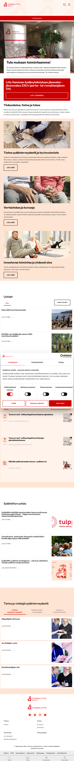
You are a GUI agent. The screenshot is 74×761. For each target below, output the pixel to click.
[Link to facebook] (30, 715)
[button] (64, 5)
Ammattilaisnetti (62, 753)
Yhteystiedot (42, 733)
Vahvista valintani (37, 403)
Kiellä (14, 403)
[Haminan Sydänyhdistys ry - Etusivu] (37, 698)
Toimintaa (7, 733)
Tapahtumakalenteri (10, 739)
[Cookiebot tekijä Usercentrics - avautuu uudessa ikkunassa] (61, 356)
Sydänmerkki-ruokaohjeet (37, 611)
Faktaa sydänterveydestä (14, 611)
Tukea (39, 721)
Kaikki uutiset (62, 302)
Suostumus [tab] (12, 362)
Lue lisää (11, 168)
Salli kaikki (60, 403)
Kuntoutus (40, 724)
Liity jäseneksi (37, 95)
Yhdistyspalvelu (50, 753)
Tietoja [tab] (61, 362)
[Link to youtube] (45, 715)
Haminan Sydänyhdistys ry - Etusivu (21, 4)
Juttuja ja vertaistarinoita (59, 611)
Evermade (40, 748)
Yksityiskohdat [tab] (37, 362)
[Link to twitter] (35, 715)
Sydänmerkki (30, 753)
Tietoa (6, 721)
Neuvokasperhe (20, 753)
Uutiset (6, 724)
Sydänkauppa (40, 753)
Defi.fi (12, 753)
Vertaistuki (40, 727)
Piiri (7, 303)
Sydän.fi (6, 753)
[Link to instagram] (40, 715)
